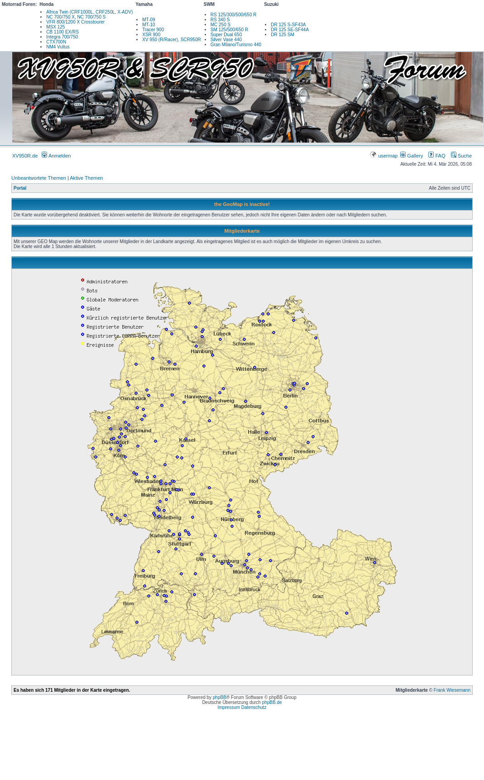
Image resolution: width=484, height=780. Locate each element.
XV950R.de (25, 155)
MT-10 (148, 24)
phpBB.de (272, 702)
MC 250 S (220, 24)
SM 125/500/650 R (229, 29)
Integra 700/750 (62, 36)
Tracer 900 (153, 29)
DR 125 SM (282, 34)
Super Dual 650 (226, 34)
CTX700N (56, 41)
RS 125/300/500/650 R (234, 14)
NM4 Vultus (57, 46)
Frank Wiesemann (452, 690)
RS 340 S (220, 19)
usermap (384, 155)
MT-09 (148, 19)
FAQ (436, 155)
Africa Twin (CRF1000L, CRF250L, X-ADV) (89, 12)
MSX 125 (55, 26)
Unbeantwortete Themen (38, 178)
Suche (461, 155)
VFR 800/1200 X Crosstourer (75, 21)
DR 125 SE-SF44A (290, 29)
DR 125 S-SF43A (288, 24)
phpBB (219, 697)
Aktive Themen (86, 178)
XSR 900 (151, 34)
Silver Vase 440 (226, 39)
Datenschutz (254, 707)
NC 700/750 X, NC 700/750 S (75, 16)
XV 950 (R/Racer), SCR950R (171, 39)
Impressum (229, 707)
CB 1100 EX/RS (62, 31)
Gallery (411, 155)
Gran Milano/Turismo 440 (236, 44)
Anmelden (56, 155)
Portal (20, 188)
